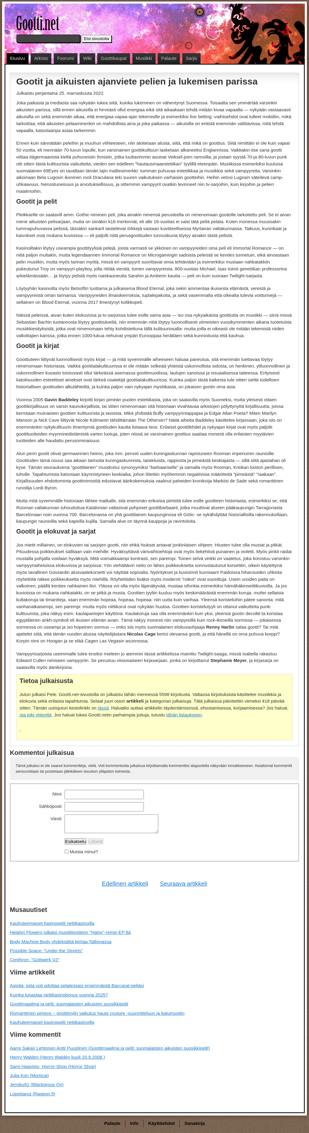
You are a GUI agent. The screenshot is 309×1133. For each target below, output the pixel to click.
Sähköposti (50, 806)
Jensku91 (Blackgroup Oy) (37, 1084)
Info (134, 1123)
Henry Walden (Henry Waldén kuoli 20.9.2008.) (57, 1057)
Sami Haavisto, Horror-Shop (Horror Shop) (53, 1066)
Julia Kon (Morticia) (29, 1075)
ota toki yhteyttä (35, 714)
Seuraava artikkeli (183, 883)
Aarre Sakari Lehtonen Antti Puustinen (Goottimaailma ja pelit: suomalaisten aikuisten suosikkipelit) (110, 1048)
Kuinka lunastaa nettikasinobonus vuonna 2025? (59, 994)
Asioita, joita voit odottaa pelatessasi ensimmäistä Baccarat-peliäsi (77, 985)
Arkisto (41, 58)
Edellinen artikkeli (125, 883)
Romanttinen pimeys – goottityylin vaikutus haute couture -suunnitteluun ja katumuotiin (97, 1013)
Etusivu (17, 58)
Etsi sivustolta (96, 38)
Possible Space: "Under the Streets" (46, 950)
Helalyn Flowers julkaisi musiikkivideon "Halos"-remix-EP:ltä (70, 932)
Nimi (57, 793)
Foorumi (65, 58)
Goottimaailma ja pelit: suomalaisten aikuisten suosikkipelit (69, 1003)
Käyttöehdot (161, 1123)
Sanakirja (195, 1123)
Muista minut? (84, 851)
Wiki (87, 58)
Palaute (169, 58)
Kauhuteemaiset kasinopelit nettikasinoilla (52, 923)
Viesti (56, 818)
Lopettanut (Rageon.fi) (32, 1093)
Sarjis (191, 58)
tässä (103, 707)
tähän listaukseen (184, 714)
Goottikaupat (114, 58)
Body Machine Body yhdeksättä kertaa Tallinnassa (60, 941)
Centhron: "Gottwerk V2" (34, 959)
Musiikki (144, 58)
